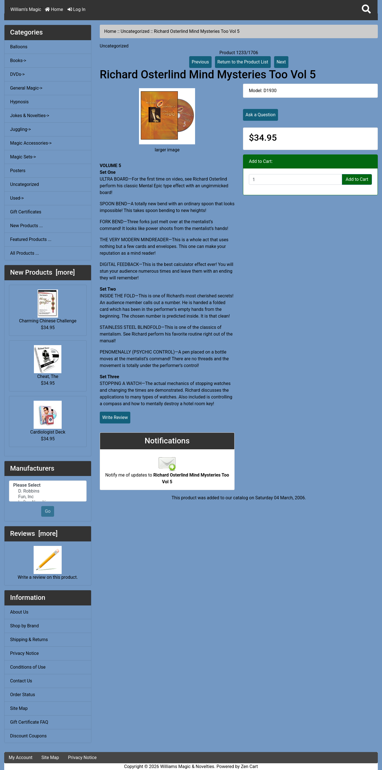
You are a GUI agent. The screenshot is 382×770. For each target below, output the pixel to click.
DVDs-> (17, 74)
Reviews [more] (33, 533)
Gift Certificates (25, 212)
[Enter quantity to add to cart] (295, 179)
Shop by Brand (24, 625)
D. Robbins (48, 491)
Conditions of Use (27, 667)
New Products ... (26, 225)
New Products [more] (42, 272)
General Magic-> (26, 88)
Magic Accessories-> (31, 143)
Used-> (17, 198)
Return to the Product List (242, 62)
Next (281, 62)
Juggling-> (20, 129)
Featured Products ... (31, 239)
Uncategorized (135, 31)
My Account (21, 757)
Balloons (18, 46)
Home (54, 9)
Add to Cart (357, 179)
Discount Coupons (28, 736)
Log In (76, 9)
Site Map (19, 708)
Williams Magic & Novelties (187, 766)
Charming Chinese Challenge (48, 307)
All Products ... (24, 253)
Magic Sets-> (23, 157)
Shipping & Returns (29, 639)
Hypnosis (19, 101)
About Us (19, 612)
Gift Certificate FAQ (29, 722)
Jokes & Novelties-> (29, 115)
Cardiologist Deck (47, 418)
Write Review (115, 417)
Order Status (22, 694)
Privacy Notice (24, 653)
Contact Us (21, 681)
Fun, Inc (48, 497)
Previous (200, 62)
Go (47, 511)
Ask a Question (260, 114)
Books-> (18, 60)
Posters (18, 170)
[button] (366, 9)
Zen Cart (249, 766)
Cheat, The (47, 362)
